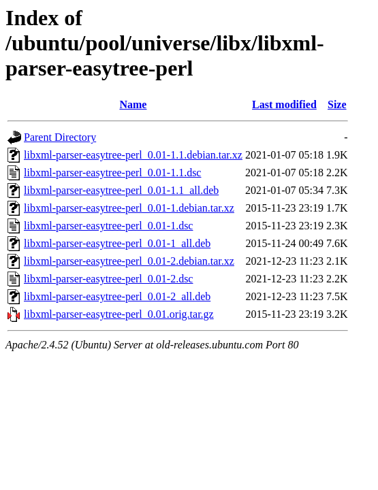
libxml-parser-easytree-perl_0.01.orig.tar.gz (119, 314)
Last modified (284, 104)
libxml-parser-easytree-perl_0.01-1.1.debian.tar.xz (133, 155)
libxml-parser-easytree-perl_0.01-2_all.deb (117, 296)
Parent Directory (60, 137)
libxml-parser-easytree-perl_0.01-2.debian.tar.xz (129, 261)
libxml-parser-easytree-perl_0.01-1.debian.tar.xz (129, 208)
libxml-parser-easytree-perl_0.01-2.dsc (108, 278)
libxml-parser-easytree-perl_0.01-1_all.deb (117, 243)
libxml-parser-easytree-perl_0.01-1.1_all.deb (121, 190)
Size (337, 104)
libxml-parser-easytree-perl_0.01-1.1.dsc (112, 172)
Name (132, 104)
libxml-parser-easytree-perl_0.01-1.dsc (108, 225)
